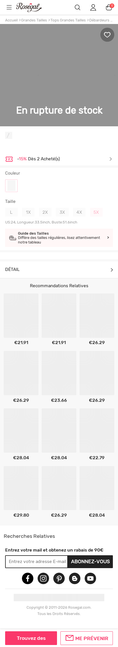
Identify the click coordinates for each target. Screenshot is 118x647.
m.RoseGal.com (33, 7)
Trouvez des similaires (31, 640)
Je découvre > (64, 159)
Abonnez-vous (90, 561)
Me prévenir (91, 638)
